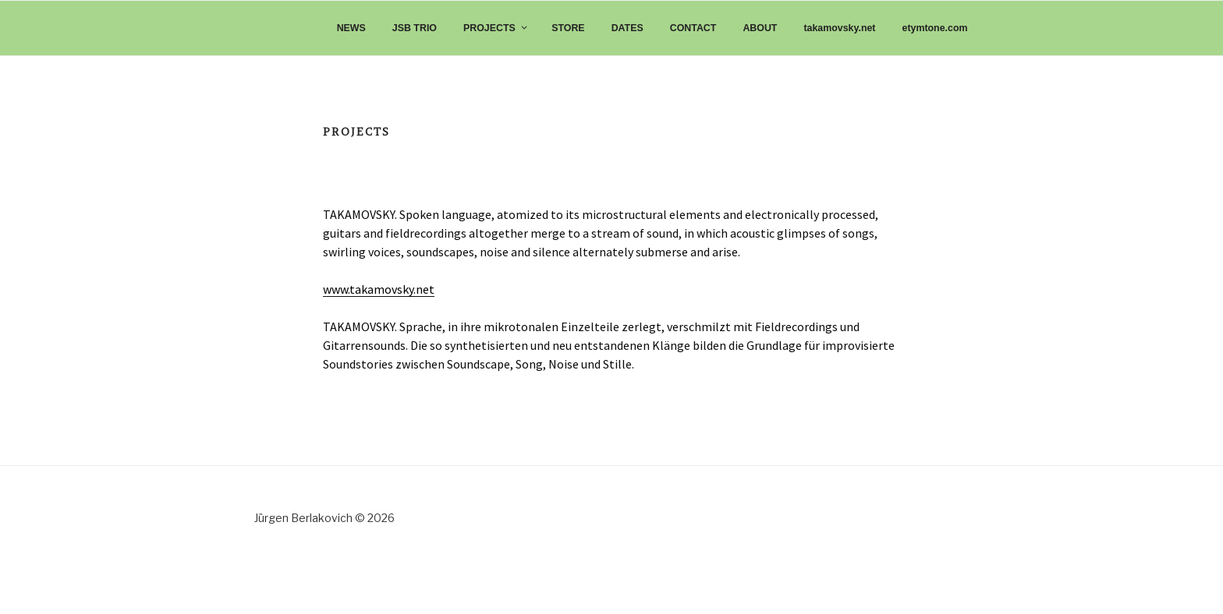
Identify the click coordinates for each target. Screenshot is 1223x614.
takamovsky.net (839, 28)
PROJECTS (496, 28)
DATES (627, 28)
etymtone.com (935, 28)
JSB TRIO (414, 28)
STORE (567, 28)
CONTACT (693, 28)
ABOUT (760, 28)
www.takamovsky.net (378, 289)
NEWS (351, 28)
